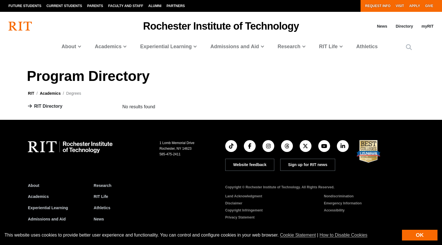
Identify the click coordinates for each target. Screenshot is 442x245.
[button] (409, 47)
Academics (50, 93)
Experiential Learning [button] (166, 46)
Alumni (155, 6)
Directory (404, 26)
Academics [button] (108, 46)
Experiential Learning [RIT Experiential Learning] (48, 208)
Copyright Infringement (244, 210)
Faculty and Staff (125, 6)
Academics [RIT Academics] (38, 196)
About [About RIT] (33, 185)
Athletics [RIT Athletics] (102, 208)
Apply (414, 6)
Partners (176, 6)
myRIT (427, 26)
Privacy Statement (240, 217)
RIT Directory (48, 106)
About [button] (68, 46)
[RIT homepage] (20, 26)
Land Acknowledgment (243, 196)
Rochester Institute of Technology (221, 26)
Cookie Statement (298, 235)
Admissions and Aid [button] (234, 46)
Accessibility (334, 210)
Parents (95, 6)
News (382, 26)
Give (429, 6)
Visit (399, 6)
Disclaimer (233, 203)
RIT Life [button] (328, 46)
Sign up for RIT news (307, 164)
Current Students (64, 6)
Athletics (367, 46)
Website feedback (249, 164)
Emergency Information (343, 203)
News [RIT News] (99, 219)
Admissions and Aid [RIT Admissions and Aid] (47, 219)
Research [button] (289, 46)
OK (420, 235)
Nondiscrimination (338, 196)
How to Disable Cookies (343, 235)
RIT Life (101, 196)
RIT (31, 93)
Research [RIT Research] (102, 185)
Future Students (24, 6)
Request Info (377, 6)
